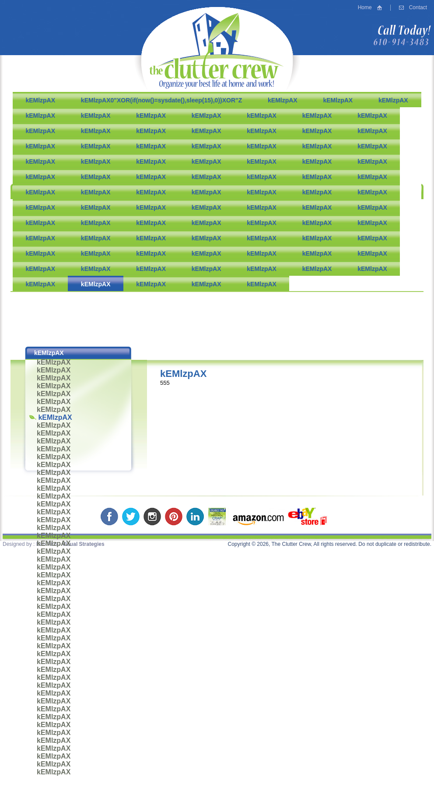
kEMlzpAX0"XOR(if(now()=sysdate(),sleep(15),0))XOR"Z (161, 100)
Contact (418, 7)
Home (365, 7)
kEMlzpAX (40, 100)
